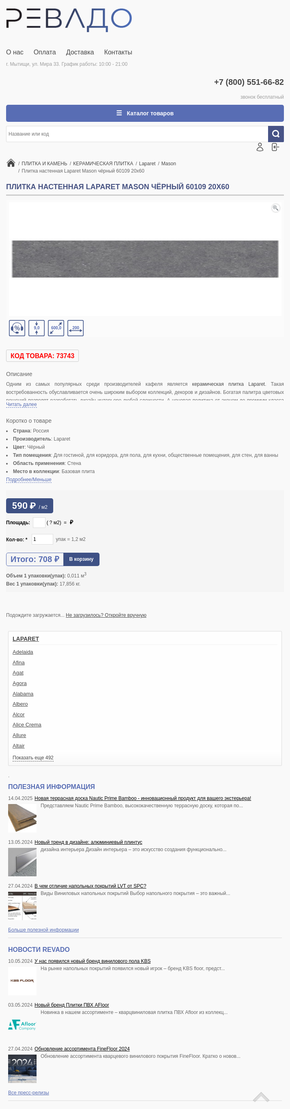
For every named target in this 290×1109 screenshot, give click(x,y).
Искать (279, 134)
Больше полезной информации (43, 930)
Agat (18, 673)
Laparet (26, 639)
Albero (20, 704)
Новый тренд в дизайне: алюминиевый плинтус (88, 842)
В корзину (81, 559)
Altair (19, 746)
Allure (19, 735)
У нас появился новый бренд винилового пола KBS (93, 961)
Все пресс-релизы (28, 1093)
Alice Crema (27, 725)
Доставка (80, 52)
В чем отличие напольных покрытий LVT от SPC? (90, 886)
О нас (15, 52)
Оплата (45, 52)
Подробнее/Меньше (29, 479)
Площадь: (18, 522)
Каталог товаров (149, 113)
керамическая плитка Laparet (228, 384)
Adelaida (23, 652)
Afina (19, 662)
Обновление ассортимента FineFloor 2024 (82, 1049)
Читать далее (21, 404)
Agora (20, 683)
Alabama (23, 694)
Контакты (118, 52)
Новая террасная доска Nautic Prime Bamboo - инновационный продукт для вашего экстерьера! (143, 798)
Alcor (19, 714)
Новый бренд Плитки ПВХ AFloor (72, 1005)
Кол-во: (17, 540)
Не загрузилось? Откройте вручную (106, 615)
